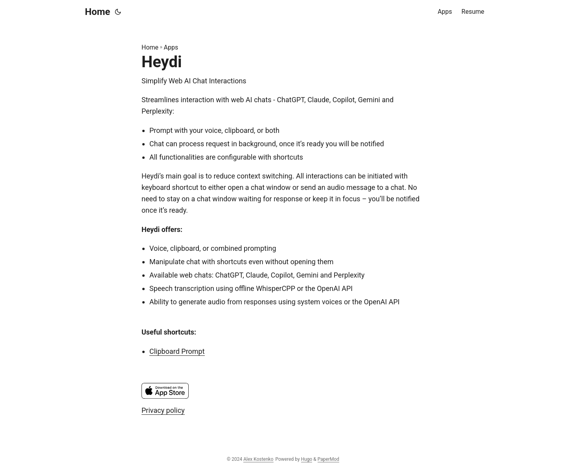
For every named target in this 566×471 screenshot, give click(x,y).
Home (97, 11)
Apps (171, 47)
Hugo (306, 459)
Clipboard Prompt (177, 351)
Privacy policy (163, 410)
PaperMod (328, 459)
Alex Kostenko (258, 459)
